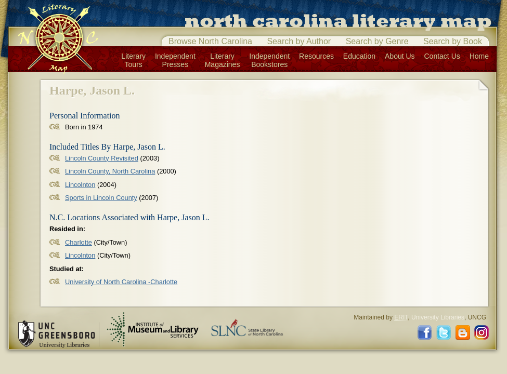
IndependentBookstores (269, 60)
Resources (316, 56)
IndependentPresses (175, 60)
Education (359, 56)
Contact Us (442, 56)
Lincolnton (80, 185)
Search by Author (299, 41)
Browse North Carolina (210, 41)
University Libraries (437, 317)
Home (479, 56)
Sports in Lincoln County (101, 198)
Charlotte (78, 242)
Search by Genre (377, 41)
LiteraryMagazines (222, 60)
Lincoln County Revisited (101, 158)
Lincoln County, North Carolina (110, 171)
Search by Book (452, 41)
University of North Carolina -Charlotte (121, 282)
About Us (400, 56)
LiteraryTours (133, 60)
